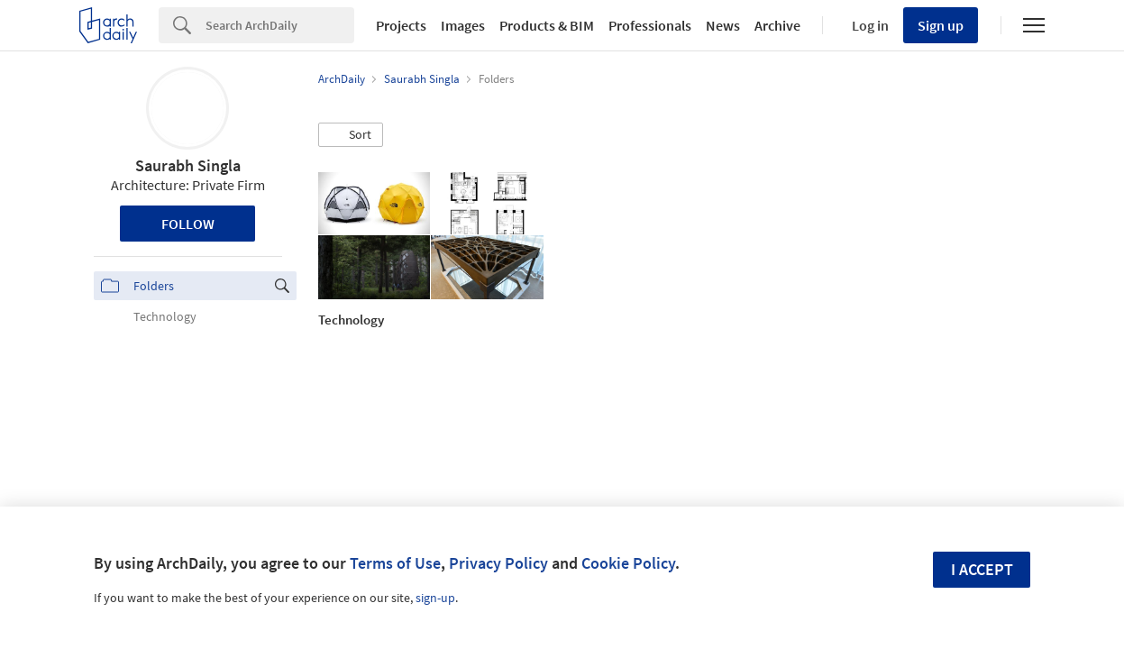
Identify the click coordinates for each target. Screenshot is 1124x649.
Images (463, 25)
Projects (401, 25)
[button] (350, 135)
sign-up (435, 598)
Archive (777, 25)
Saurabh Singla (188, 165)
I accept (982, 569)
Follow (188, 224)
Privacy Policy (498, 563)
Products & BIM (546, 25)
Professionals (649, 25)
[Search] (280, 25)
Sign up (941, 25)
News (723, 25)
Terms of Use (395, 563)
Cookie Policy (628, 563)
